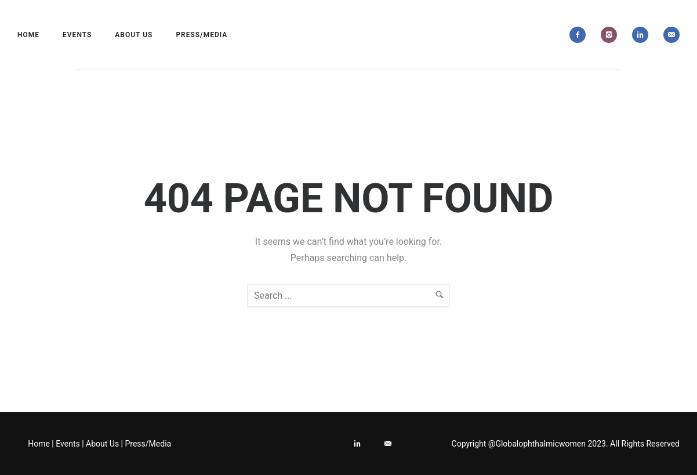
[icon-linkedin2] (643, 35)
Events (77, 35)
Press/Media (201, 35)
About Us (134, 35)
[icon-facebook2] (580, 35)
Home (28, 35)
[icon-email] (671, 35)
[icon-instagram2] (612, 35)
